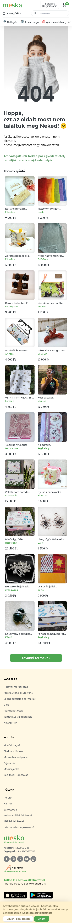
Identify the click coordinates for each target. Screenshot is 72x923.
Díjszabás (9, 763)
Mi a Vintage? (12, 745)
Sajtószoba (10, 809)
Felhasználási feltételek (18, 815)
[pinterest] (20, 859)
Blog (6, 705)
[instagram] (13, 859)
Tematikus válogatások (18, 716)
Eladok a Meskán (14, 751)
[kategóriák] (12, 13)
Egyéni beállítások (18, 918)
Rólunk (8, 797)
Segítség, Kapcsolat (16, 775)
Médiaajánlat (11, 769)
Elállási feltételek (14, 821)
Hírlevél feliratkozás (16, 687)
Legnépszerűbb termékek (20, 699)
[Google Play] (15, 895)
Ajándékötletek (13, 711)
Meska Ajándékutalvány (18, 693)
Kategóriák (10, 722)
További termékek (36, 658)
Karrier (8, 803)
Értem (42, 918)
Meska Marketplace (16, 757)
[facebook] (7, 859)
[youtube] (27, 859)
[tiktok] (33, 859)
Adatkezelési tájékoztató (19, 827)
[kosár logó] (64, 5)
